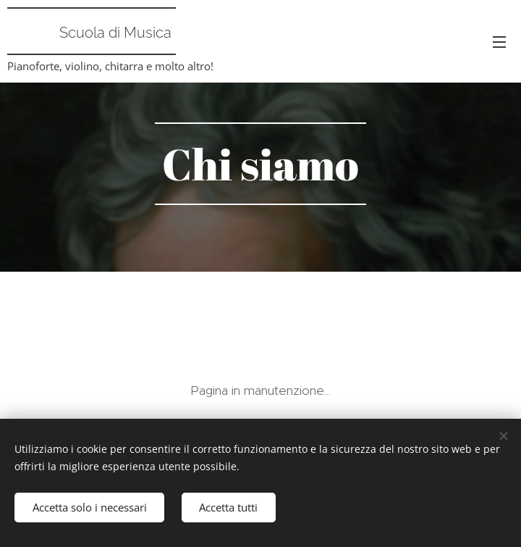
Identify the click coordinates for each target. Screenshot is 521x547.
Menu (499, 42)
